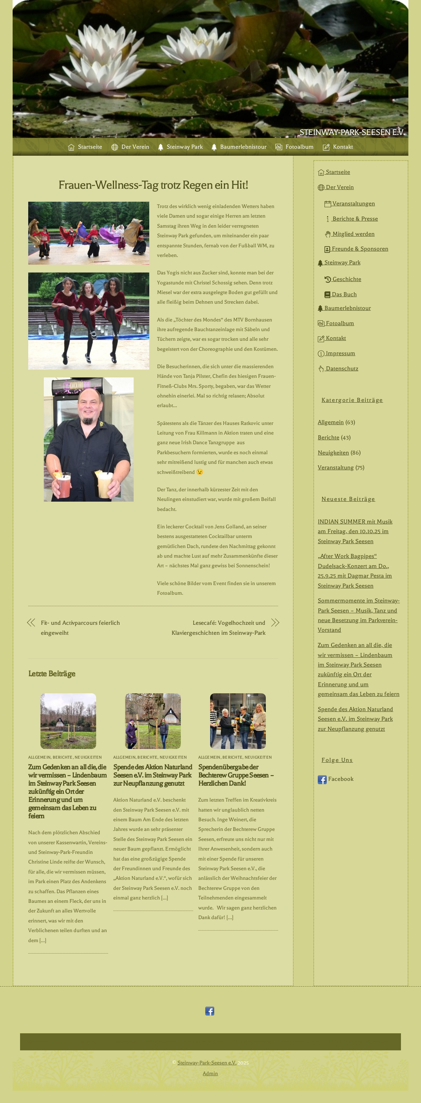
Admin (210, 1073)
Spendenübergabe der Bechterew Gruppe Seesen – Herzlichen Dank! (236, 775)
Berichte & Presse (351, 218)
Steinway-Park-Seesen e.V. (206, 1063)
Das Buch (340, 294)
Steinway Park (180, 146)
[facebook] (209, 1011)
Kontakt (338, 146)
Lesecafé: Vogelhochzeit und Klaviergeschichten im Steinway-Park (218, 627)
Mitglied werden (349, 234)
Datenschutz (338, 368)
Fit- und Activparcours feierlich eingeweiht (80, 627)
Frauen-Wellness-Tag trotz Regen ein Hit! (153, 185)
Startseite (85, 146)
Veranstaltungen (349, 203)
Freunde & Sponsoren (356, 249)
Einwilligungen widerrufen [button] (358, 1041)
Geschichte (342, 279)
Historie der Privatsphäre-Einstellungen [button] (276, 1041)
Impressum (336, 353)
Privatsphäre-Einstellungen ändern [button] (185, 1041)
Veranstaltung (336, 468)
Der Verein (130, 146)
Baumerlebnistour (239, 146)
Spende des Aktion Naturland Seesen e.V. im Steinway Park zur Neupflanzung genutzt (152, 775)
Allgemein (39, 757)
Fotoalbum (294, 146)
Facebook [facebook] (335, 779)
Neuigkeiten (88, 757)
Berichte (63, 757)
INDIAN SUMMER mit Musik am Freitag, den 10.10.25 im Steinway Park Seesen (355, 531)
